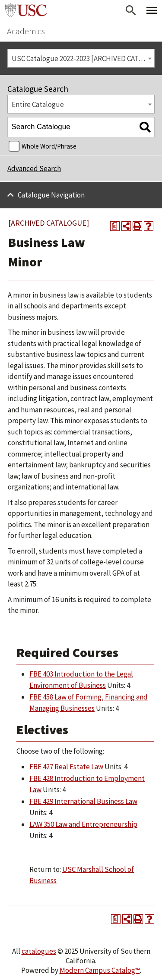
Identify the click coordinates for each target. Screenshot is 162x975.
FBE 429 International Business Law (83, 801)
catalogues (39, 951)
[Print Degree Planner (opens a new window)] (115, 226)
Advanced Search (34, 168)
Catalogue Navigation (51, 195)
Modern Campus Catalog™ (100, 970)
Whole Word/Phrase (49, 146)
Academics (26, 31)
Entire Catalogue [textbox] (38, 104)
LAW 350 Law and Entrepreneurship (83, 824)
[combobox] (81, 58)
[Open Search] (131, 10)
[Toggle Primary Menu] (151, 10)
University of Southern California (26, 10)
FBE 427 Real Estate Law (66, 766)
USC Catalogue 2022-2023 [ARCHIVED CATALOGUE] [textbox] (83, 58)
